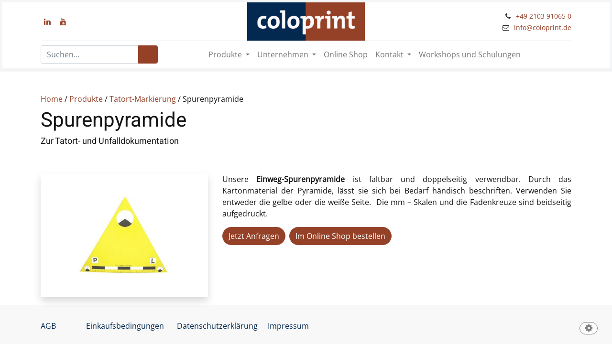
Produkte (86, 99)
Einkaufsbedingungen (125, 326)
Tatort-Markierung (142, 99)
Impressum (288, 326)
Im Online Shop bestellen (340, 236)
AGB (48, 326)
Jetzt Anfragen (254, 236)
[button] (588, 328)
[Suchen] (148, 54)
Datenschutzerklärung (217, 326)
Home (52, 99)
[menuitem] (346, 54)
